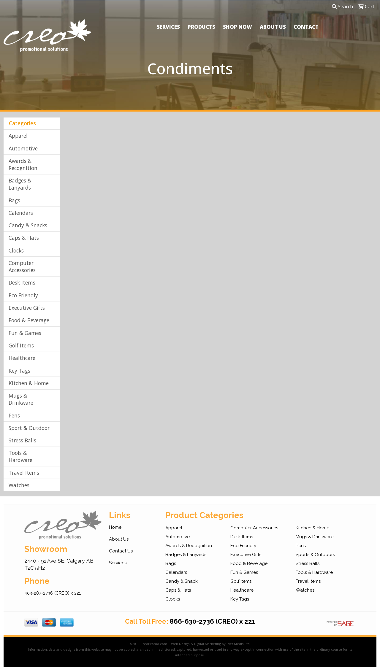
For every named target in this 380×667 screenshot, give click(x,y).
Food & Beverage (29, 320)
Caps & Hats (24, 237)
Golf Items (21, 345)
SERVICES (168, 26)
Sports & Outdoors (315, 554)
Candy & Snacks (28, 225)
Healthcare (22, 357)
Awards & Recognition (23, 164)
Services (117, 563)
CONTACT (306, 26)
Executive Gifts (27, 307)
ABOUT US (273, 26)
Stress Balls (22, 440)
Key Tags (19, 370)
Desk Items (22, 282)
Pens (14, 415)
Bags (14, 200)
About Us (119, 539)
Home (115, 527)
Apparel (18, 135)
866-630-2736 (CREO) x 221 (212, 621)
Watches (19, 485)
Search (342, 6)
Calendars (21, 212)
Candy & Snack (181, 581)
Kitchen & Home (29, 383)
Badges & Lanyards (20, 184)
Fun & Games (25, 332)
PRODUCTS (201, 26)
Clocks (16, 250)
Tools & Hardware (20, 456)
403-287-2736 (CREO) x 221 (52, 593)
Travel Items (24, 472)
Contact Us (121, 551)
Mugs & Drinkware (21, 399)
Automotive (23, 148)
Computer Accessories (22, 266)
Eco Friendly (23, 295)
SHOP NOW (237, 26)
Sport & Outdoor (29, 427)
